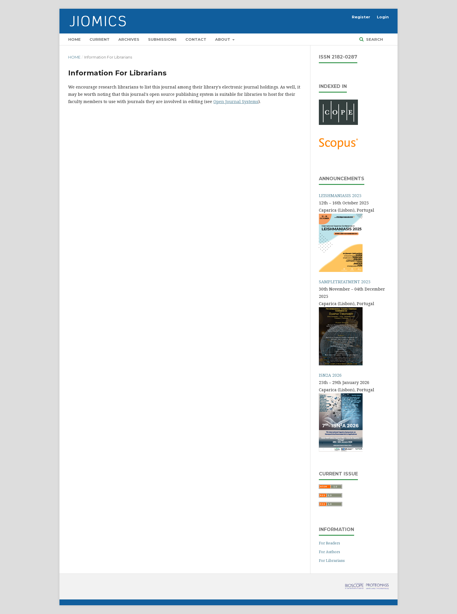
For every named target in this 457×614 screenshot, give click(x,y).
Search (374, 39)
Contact (195, 39)
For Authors (329, 551)
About (223, 39)
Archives (128, 39)
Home (74, 39)
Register (361, 17)
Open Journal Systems (235, 101)
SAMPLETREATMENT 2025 (344, 281)
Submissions (162, 39)
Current (99, 39)
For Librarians (332, 560)
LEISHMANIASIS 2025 (340, 195)
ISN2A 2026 (330, 375)
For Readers (329, 543)
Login (383, 17)
